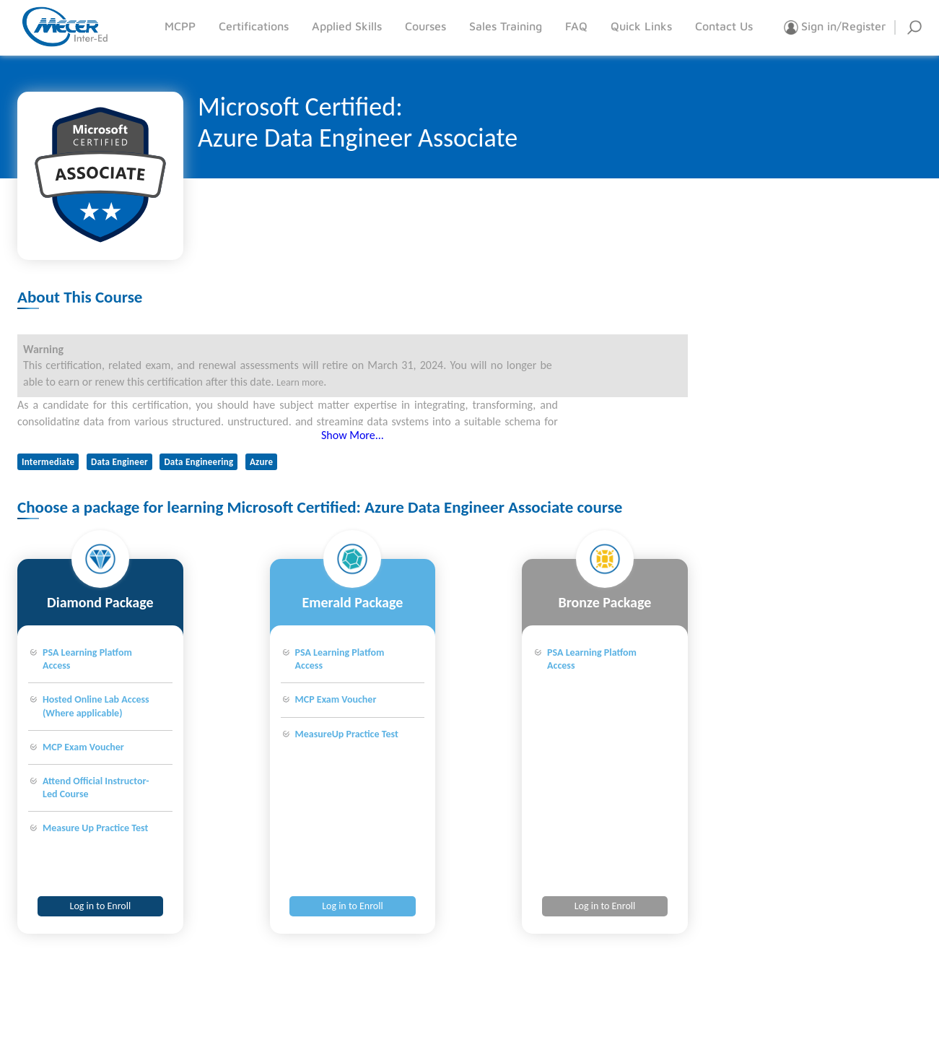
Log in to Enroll (100, 906)
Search (914, 27)
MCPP (180, 25)
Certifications (254, 25)
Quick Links (641, 25)
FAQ (576, 25)
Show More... (352, 435)
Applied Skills (347, 25)
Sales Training (505, 25)
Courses (425, 25)
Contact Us (724, 25)
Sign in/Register (835, 27)
